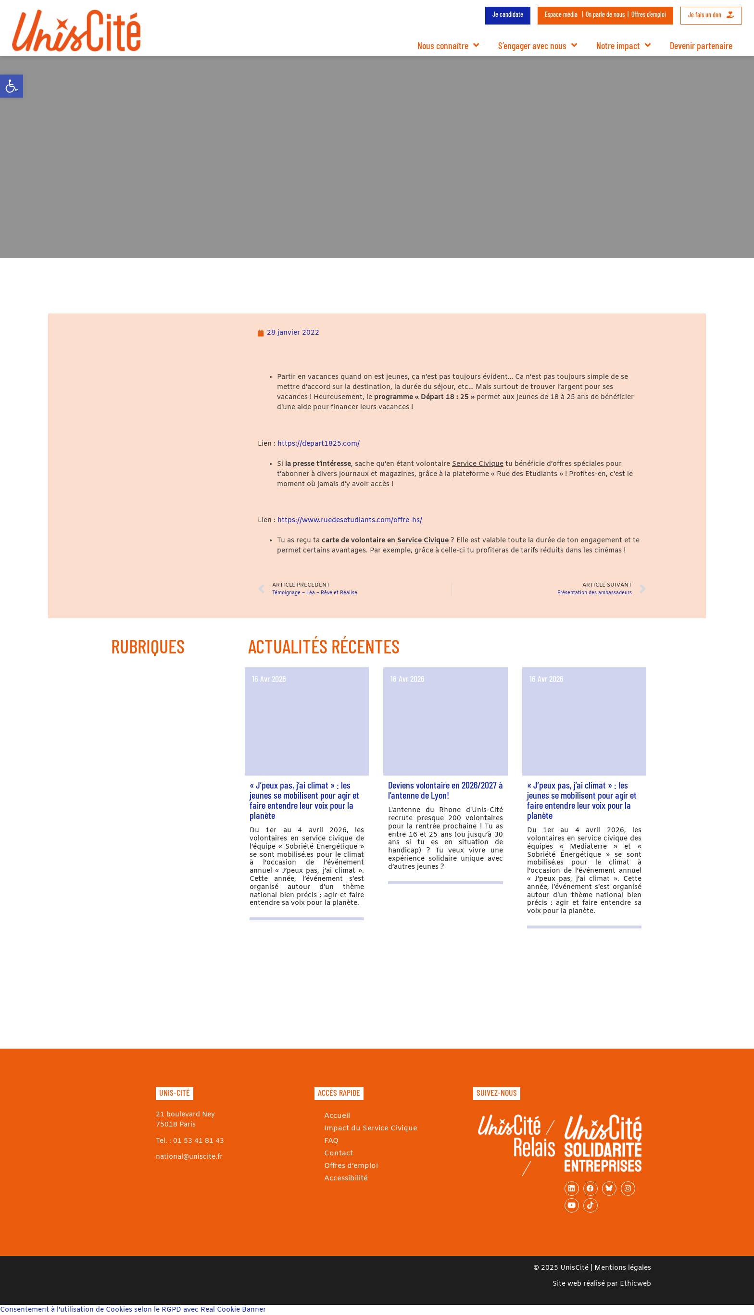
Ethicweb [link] (635, 1284)
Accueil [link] (336, 1115)
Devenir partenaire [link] (701, 45)
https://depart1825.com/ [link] (318, 444)
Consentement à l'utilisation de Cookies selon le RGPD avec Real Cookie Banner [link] (133, 1310)
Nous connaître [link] (448, 45)
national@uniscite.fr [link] (189, 1157)
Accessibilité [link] (345, 1178)
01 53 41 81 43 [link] (198, 1141)
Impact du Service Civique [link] (367, 1128)
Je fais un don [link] (711, 15)
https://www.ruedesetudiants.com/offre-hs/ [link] (349, 520)
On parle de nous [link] (605, 14)
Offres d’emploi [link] (648, 14)
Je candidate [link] (507, 14)
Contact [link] (337, 1153)
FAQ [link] (331, 1140)
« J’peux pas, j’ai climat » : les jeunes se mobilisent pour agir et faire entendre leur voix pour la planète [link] (304, 800)
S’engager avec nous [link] (537, 45)
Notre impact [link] (623, 45)
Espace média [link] (561, 14)
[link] (11, 86)
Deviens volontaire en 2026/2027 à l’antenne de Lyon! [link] (445, 790)
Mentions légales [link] (622, 1268)
